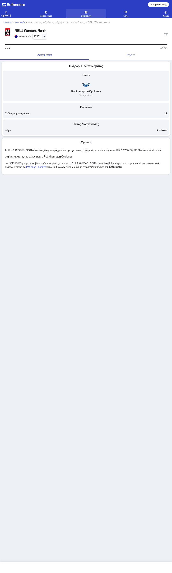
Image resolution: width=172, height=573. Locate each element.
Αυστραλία (20, 22)
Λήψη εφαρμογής (158, 4)
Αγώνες (131, 54)
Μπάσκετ (7, 22)
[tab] (44, 55)
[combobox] (39, 36)
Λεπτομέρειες (44, 54)
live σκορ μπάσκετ (36, 166)
